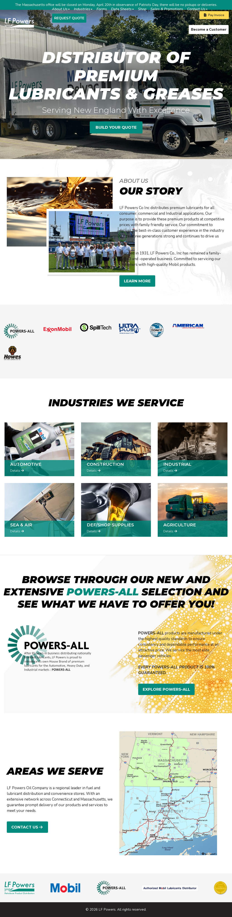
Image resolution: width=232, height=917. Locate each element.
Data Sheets (122, 9)
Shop (142, 9)
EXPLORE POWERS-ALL (166, 689)
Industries (83, 9)
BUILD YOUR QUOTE (116, 127)
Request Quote (69, 18)
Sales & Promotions (166, 9)
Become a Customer (208, 29)
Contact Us (197, 9)
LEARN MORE (137, 281)
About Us (61, 9)
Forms (102, 9)
